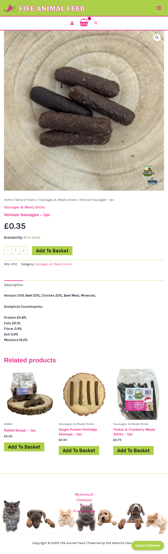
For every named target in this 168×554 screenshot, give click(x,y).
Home (8, 204)
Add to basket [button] (24, 451)
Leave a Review (148, 545)
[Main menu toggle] (159, 10)
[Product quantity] (16, 254)
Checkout (84, 500)
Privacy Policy (84, 511)
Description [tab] (13, 289)
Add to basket (52, 255)
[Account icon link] (72, 27)
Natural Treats (25, 204)
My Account (84, 494)
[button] (96, 27)
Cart (84, 506)
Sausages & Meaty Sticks (58, 204)
